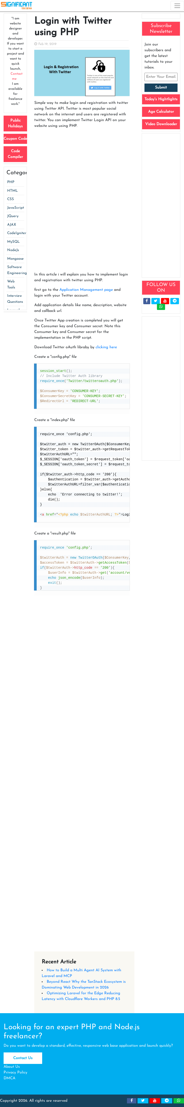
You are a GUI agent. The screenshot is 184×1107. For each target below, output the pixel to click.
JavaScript (15, 208)
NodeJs (13, 250)
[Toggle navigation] (177, 6)
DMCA (9, 1078)
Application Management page (86, 290)
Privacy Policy (15, 1072)
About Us (12, 1067)
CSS (10, 199)
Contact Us (23, 1058)
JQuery (12, 216)
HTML (12, 191)
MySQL (13, 242)
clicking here (106, 347)
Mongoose (15, 259)
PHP (10, 182)
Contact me (17, 76)
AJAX (11, 225)
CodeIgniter (16, 233)
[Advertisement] (82, 170)
